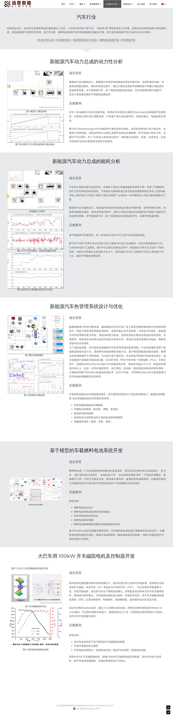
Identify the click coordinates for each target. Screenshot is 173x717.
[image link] (17, 4)
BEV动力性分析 (45, 40)
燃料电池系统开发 (109, 40)
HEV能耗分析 (63, 40)
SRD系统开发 (128, 40)
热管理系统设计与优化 (85, 40)
